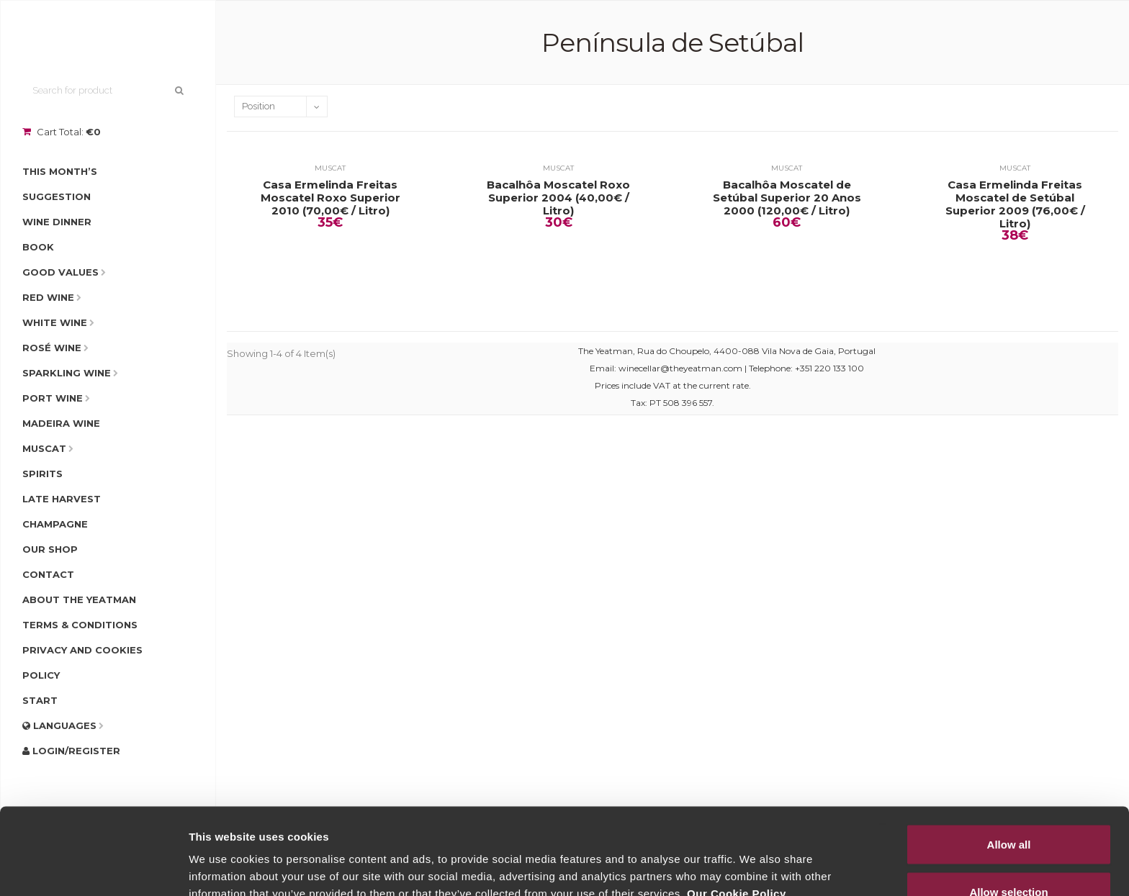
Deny (1009, 857)
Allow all (1009, 763)
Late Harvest (61, 498)
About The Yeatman (79, 599)
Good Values (60, 272)
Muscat (44, 448)
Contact (48, 574)
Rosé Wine (51, 347)
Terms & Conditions (80, 624)
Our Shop (50, 549)
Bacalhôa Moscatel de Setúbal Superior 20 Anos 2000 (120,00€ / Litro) (787, 197)
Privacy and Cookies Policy (82, 662)
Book (38, 247)
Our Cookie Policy (736, 812)
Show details (755, 859)
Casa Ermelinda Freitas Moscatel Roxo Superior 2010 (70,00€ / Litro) (330, 197)
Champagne (55, 524)
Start (40, 700)
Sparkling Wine (66, 373)
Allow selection (1008, 811)
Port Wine (52, 398)
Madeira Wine (61, 423)
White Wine (54, 322)
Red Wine (48, 297)
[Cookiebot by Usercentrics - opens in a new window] (93, 868)
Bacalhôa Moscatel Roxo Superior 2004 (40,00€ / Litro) (558, 197)
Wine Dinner (56, 221)
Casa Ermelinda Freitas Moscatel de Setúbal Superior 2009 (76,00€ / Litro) (1015, 204)
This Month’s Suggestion (59, 184)
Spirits (42, 473)
